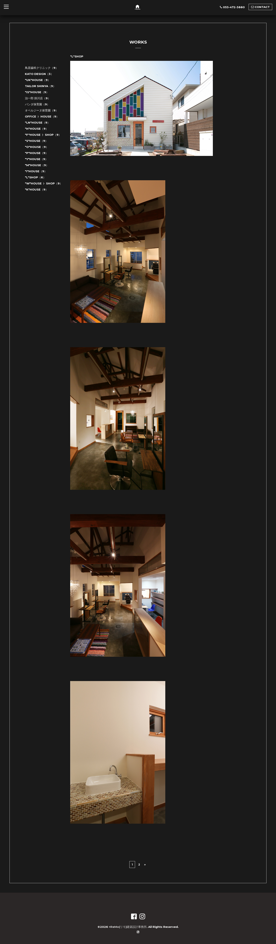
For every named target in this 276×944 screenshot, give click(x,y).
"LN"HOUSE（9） (37, 122)
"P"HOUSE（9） (36, 153)
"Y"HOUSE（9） (36, 159)
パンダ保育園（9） (37, 104)
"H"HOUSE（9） (36, 128)
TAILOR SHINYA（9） (40, 86)
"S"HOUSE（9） (36, 141)
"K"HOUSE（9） (36, 189)
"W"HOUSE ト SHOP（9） (43, 183)
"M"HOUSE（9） (37, 165)
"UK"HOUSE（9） (37, 80)
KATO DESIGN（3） (39, 74)
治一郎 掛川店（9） (37, 98)
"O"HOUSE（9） (37, 147)
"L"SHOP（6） (35, 177)
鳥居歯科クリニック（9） (41, 68)
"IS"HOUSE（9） (37, 92)
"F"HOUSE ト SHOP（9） (43, 135)
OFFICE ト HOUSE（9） (42, 116)
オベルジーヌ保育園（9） (41, 110)
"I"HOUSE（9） (36, 171)
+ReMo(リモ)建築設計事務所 (128, 927)
